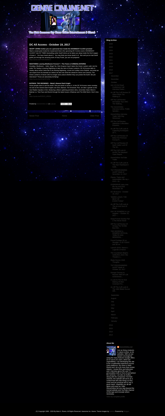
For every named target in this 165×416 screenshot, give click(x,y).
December (115, 76)
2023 (111, 54)
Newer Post (34, 116)
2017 (111, 73)
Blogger (126, 411)
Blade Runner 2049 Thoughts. (118, 261)
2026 (111, 44)
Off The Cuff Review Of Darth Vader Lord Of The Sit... (119, 145)
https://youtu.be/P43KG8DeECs (40, 59)
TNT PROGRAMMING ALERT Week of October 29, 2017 (119, 267)
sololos (111, 411)
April (113, 311)
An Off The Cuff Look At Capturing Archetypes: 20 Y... (120, 131)
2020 (111, 63)
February (114, 318)
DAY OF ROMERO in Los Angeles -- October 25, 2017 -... (120, 213)
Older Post (94, 116)
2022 (111, 57)
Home (64, 116)
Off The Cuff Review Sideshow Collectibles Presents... (119, 123)
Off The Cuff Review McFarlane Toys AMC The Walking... (119, 102)
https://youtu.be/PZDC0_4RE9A (40, 96)
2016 (111, 325)
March (113, 315)
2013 (111, 335)
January (114, 321)
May (113, 308)
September (115, 295)
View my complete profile (116, 397)
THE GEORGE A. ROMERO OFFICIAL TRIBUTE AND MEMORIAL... (119, 234)
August (114, 298)
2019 (111, 66)
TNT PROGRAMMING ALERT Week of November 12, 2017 (119, 172)
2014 (111, 332)
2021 (111, 60)
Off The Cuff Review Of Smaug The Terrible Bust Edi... (119, 226)
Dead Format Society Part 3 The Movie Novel (120, 220)
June (113, 305)
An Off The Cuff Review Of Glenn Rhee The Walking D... (120, 94)
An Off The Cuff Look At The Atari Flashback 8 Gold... (119, 165)
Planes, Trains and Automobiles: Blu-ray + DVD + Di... (120, 179)
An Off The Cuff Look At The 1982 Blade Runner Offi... (120, 289)
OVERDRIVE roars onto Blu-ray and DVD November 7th (119, 187)
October (114, 82)
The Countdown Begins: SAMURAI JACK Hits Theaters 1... (119, 255)
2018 (111, 70)
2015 (111, 328)
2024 (111, 50)
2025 (111, 47)
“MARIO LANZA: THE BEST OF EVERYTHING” (119, 199)
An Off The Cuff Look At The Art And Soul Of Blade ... (119, 206)
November (115, 79)
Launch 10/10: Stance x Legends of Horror (119, 249)
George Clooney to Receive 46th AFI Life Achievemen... (119, 275)
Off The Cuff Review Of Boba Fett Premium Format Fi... (119, 138)
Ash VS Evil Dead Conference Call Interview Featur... (118, 87)
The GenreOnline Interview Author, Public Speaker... (120, 109)
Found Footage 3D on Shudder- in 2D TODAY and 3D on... (120, 242)
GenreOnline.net (126, 347)
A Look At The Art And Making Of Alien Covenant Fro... (119, 282)
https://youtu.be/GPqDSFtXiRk (39, 79)
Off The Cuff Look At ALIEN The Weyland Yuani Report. (119, 152)
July (112, 302)
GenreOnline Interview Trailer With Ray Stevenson (119, 116)
